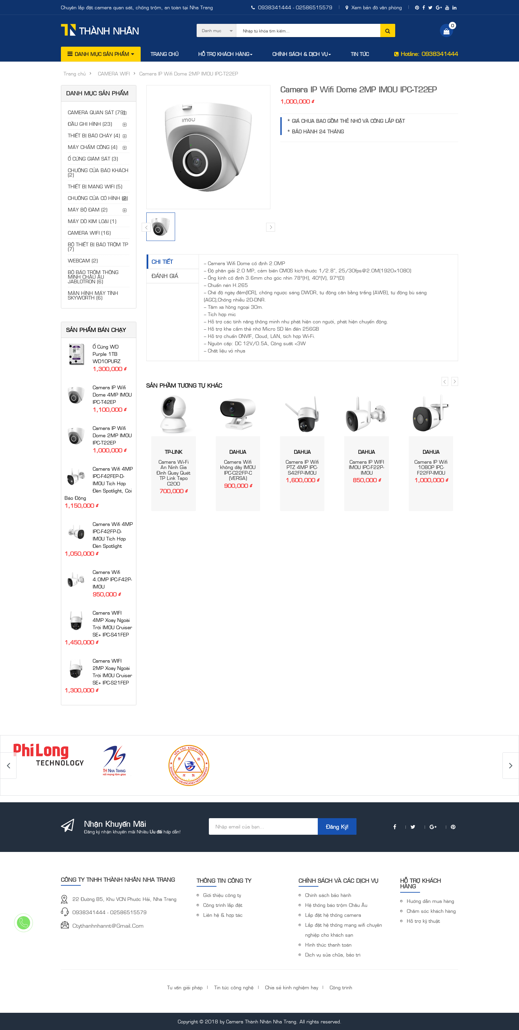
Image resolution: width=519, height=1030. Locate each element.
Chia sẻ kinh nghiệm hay (291, 987)
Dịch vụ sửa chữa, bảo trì (332, 954)
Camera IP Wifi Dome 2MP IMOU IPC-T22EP (112, 435)
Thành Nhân (100, 30)
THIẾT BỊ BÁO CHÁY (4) (94, 135)
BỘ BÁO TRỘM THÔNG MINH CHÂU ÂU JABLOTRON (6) (93, 276)
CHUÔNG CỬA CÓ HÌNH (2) (98, 198)
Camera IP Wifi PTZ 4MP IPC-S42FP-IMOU (302, 467)
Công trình (341, 987)
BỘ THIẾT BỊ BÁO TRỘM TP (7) (98, 246)
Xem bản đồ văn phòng (374, 7)
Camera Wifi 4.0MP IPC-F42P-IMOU (112, 579)
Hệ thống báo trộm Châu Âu (336, 905)
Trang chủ (75, 73)
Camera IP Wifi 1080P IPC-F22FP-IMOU (431, 467)
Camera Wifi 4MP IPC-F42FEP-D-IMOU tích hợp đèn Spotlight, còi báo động (99, 483)
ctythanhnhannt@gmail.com (108, 925)
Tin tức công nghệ (234, 987)
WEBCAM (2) (83, 260)
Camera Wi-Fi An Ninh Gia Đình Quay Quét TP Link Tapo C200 (173, 472)
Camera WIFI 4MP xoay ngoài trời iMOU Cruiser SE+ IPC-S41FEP (112, 623)
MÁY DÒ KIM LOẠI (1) (92, 221)
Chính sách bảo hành (328, 895)
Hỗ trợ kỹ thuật (423, 920)
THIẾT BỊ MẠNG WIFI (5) (95, 186)
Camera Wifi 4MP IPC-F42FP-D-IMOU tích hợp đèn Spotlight (113, 535)
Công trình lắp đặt (222, 905)
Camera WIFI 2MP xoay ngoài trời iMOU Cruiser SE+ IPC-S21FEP (112, 671)
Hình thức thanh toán (328, 944)
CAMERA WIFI (114, 73)
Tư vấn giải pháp (185, 987)
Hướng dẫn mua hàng (430, 901)
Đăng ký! (337, 826)
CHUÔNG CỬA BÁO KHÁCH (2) (98, 172)
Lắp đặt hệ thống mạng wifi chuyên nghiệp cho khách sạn (343, 929)
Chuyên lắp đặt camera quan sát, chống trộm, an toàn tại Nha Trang (137, 7)
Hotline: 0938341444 (426, 53)
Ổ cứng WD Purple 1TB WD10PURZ (106, 353)
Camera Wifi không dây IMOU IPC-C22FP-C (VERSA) (238, 469)
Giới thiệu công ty (222, 895)
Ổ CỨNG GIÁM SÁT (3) (93, 158)
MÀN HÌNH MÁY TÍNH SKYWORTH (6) (93, 295)
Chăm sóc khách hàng (431, 911)
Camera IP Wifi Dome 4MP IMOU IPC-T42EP (112, 394)
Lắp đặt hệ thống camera (333, 915)
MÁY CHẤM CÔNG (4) (92, 147)
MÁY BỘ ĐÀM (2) (87, 209)
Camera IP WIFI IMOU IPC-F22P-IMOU (366, 467)
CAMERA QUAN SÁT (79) (96, 112)
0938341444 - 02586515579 (291, 7)
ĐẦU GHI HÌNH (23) (90, 123)
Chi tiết (162, 261)
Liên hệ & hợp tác (223, 915)
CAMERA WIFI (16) (89, 232)
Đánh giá (165, 275)
